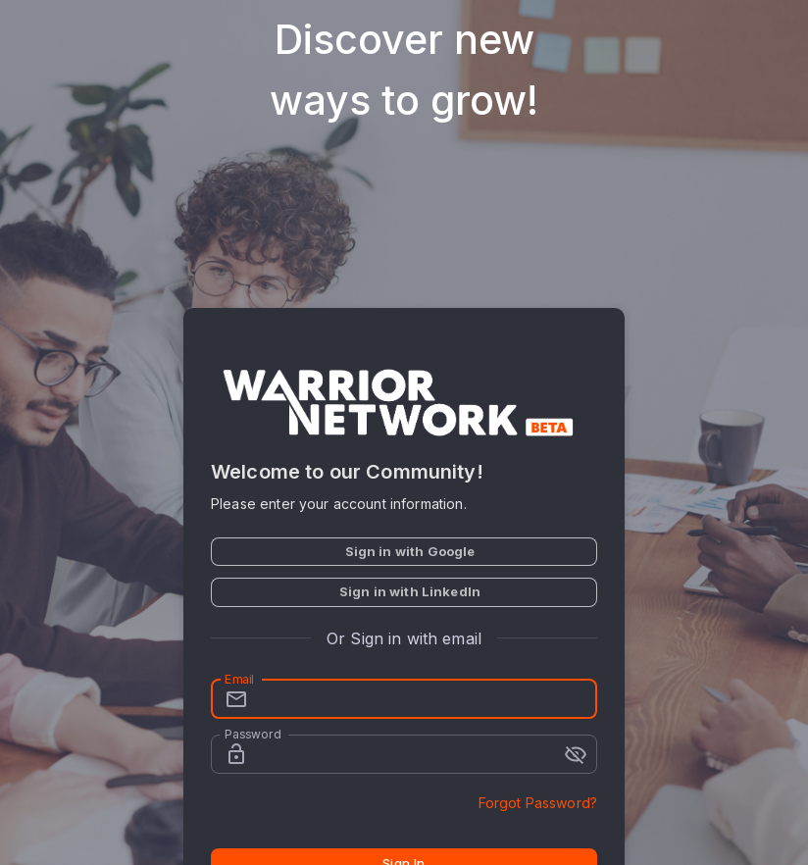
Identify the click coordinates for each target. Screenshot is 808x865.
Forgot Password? (538, 802)
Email (240, 679)
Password (252, 734)
